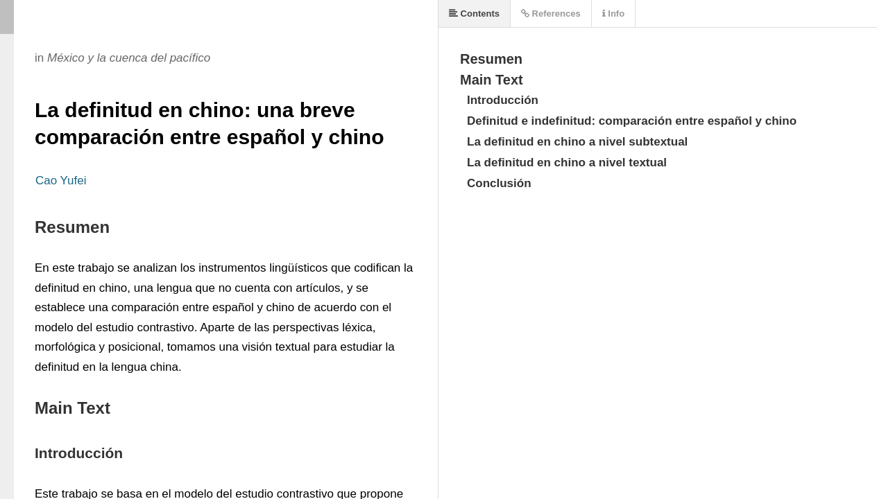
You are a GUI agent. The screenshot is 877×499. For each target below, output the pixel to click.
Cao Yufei (60, 180)
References (551, 13)
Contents (474, 13)
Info (613, 13)
